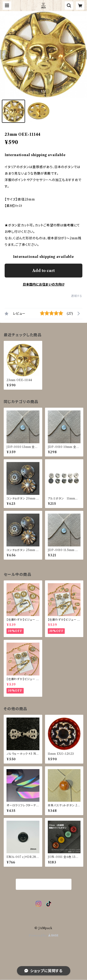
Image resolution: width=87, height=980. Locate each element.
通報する (76, 296)
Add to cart (43, 270)
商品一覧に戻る (43, 884)
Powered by (43, 935)
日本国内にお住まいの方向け (43, 284)
